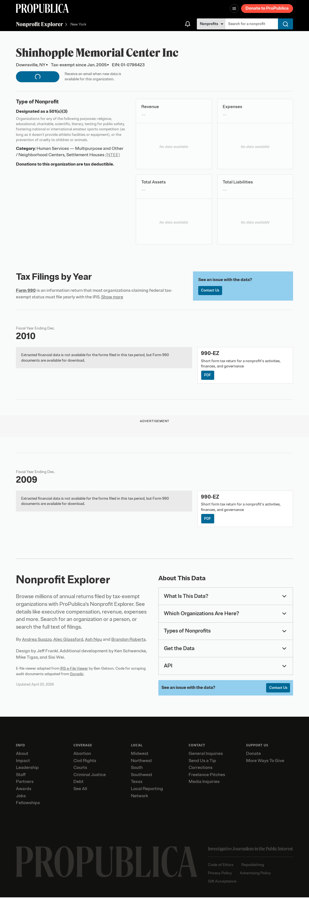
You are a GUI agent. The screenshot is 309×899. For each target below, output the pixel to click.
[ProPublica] (42, 8)
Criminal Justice (89, 776)
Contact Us (210, 290)
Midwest (139, 755)
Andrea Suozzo (37, 640)
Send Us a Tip (202, 762)
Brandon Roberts (128, 640)
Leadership (27, 769)
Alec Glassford (68, 640)
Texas (136, 783)
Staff (21, 776)
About (22, 755)
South (137, 769)
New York (78, 24)
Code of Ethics (220, 866)
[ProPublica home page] (106, 863)
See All (80, 790)
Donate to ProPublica (267, 8)
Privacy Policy (220, 874)
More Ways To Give (265, 762)
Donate (253, 755)
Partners (25, 783)
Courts (80, 769)
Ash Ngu (93, 640)
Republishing (252, 866)
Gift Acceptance (222, 882)
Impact (23, 762)
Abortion (82, 755)
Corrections (201, 769)
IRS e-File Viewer (74, 669)
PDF (208, 375)
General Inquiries (206, 755)
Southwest (141, 776)
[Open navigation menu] (234, 8)
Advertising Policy (255, 874)
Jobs (21, 797)
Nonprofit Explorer (39, 24)
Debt (78, 783)
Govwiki (76, 674)
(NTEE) (112, 155)
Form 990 (26, 290)
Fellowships (28, 804)
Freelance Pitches (207, 776)
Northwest (141, 762)
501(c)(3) (58, 111)
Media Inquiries (204, 783)
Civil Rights (84, 762)
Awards (23, 790)
